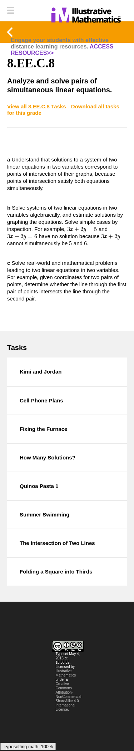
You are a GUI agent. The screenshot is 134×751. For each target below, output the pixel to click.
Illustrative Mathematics (66, 673)
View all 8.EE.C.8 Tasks (37, 106)
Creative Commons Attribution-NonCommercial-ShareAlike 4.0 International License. (69, 696)
